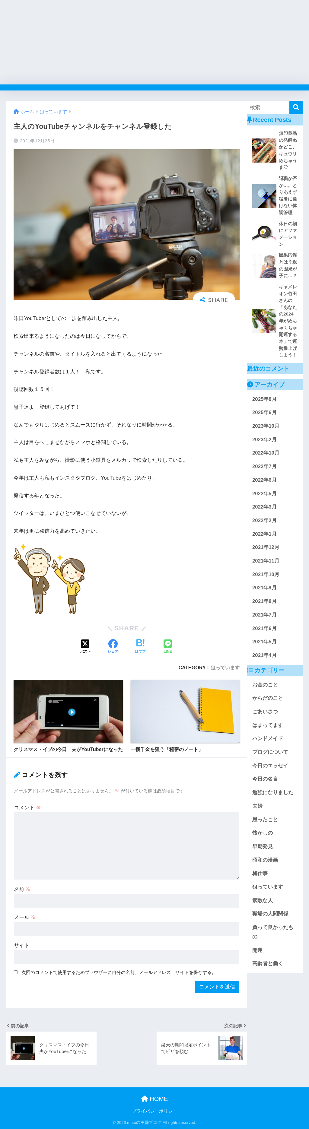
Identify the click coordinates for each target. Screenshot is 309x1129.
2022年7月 (264, 466)
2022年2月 (264, 520)
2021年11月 (265, 561)
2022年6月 (264, 480)
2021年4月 (264, 655)
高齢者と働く (267, 963)
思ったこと (265, 820)
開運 (257, 950)
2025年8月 (264, 399)
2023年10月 (265, 426)
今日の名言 (265, 779)
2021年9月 (264, 588)
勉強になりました (272, 792)
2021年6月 (264, 628)
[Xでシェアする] (85, 647)
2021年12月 (265, 547)
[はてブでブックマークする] (140, 647)
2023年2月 (264, 439)
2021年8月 (264, 601)
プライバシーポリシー (154, 1111)
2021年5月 (264, 642)
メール (25, 917)
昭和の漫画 (265, 860)
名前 (22, 889)
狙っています (225, 667)
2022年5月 (264, 493)
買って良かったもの (272, 932)
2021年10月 (265, 574)
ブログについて (270, 752)
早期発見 (262, 846)
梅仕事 (260, 873)
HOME (154, 1099)
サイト (21, 945)
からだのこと (267, 698)
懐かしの (262, 833)
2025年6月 (264, 412)
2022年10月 (265, 453)
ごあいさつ (265, 712)
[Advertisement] (154, 42)
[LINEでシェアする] (168, 647)
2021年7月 (264, 615)
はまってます (267, 725)
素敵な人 (262, 900)
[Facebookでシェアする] (112, 647)
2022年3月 (264, 507)
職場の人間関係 (270, 914)
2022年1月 (264, 534)
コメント (27, 807)
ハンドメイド (267, 738)
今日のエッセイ (270, 766)
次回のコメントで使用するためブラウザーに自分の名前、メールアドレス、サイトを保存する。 (118, 972)
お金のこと (265, 685)
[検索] (296, 107)
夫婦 (257, 806)
